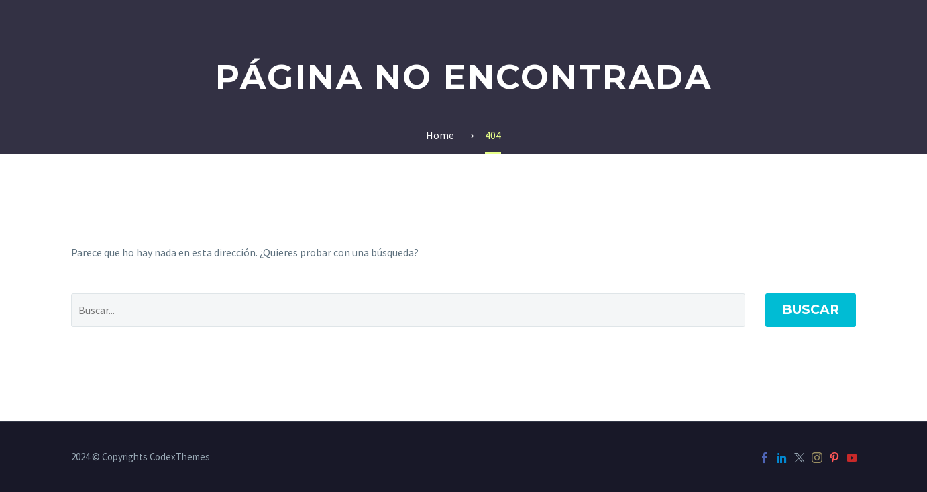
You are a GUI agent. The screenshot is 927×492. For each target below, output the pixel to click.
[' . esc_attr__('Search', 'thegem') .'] (408, 310)
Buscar (810, 309)
